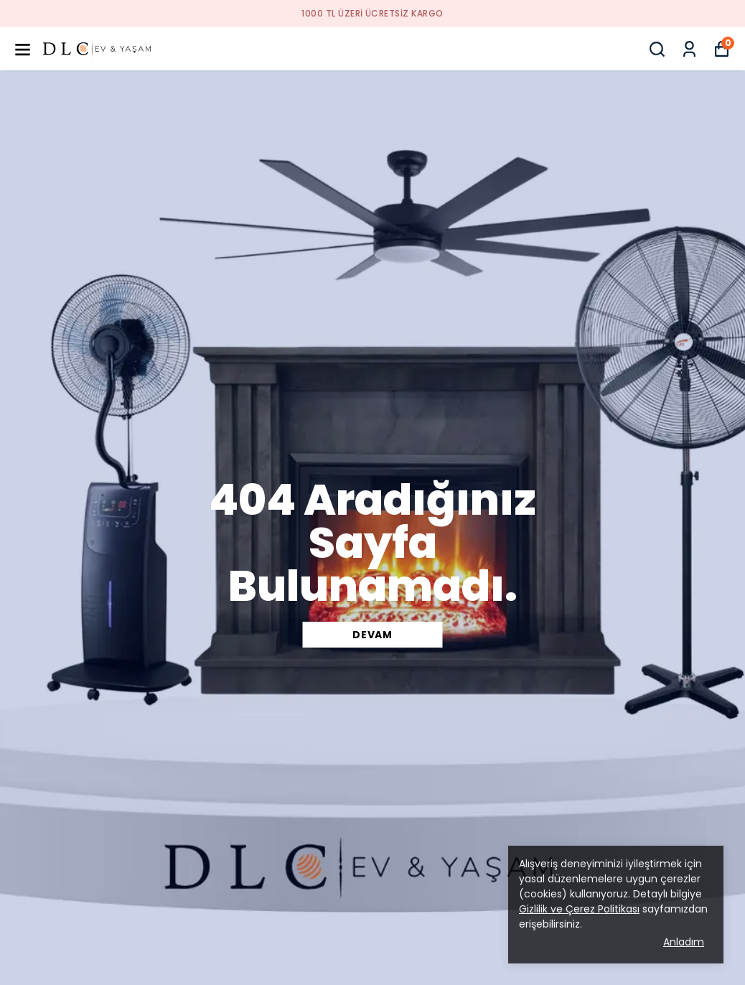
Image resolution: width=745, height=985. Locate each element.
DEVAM (372, 634)
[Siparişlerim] (689, 49)
